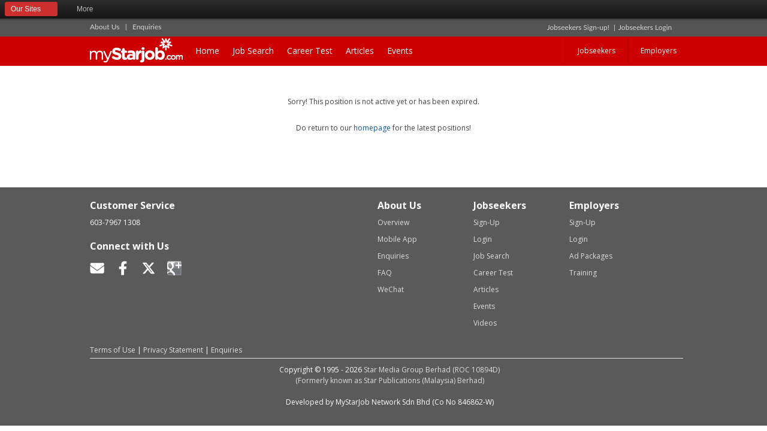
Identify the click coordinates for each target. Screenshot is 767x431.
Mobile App (397, 239)
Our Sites (31, 9)
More (90, 9)
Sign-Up (486, 222)
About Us (104, 26)
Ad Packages (590, 256)
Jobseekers (596, 50)
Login (482, 239)
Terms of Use (112, 350)
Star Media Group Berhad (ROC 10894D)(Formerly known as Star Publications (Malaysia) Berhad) (397, 375)
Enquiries (147, 26)
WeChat (391, 289)
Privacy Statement (173, 350)
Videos (485, 323)
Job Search (253, 50)
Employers (659, 50)
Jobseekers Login (645, 27)
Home (207, 50)
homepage (372, 128)
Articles (360, 50)
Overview (393, 222)
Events (400, 50)
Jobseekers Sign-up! (578, 27)
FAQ (385, 273)
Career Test (310, 50)
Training (583, 273)
